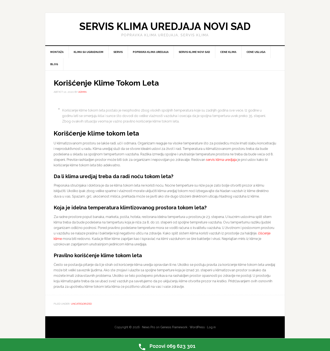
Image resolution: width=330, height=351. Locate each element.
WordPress (197, 327)
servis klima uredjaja (221, 160)
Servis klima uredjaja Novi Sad (165, 26)
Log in (211, 327)
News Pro (148, 327)
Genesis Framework (173, 327)
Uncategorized (81, 303)
